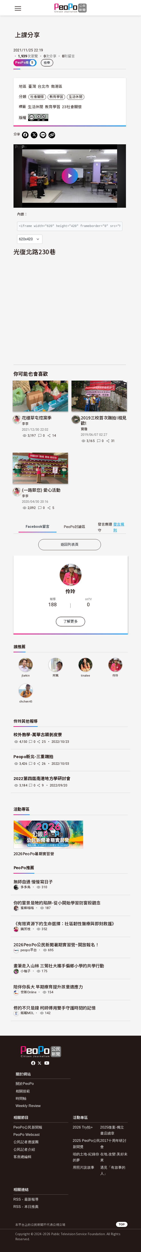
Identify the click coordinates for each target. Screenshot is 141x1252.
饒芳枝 (26, 929)
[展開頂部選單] (123, 8)
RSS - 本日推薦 (26, 1207)
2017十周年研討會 (113, 1143)
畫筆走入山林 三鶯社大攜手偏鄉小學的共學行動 (59, 965)
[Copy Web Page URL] (51, 135)
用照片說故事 (84, 1167)
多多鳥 (26, 887)
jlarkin (26, 675)
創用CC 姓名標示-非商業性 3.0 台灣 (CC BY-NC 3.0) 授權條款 (39, 117)
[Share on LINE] (43, 135)
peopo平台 (29, 950)
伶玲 (70, 591)
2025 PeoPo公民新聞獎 (86, 1143)
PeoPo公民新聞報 (28, 1127)
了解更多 (70, 621)
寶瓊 (84, 429)
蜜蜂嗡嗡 (27, 908)
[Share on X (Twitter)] (34, 135)
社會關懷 (37, 97)
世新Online (29, 992)
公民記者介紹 (24, 1149)
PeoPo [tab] (74, 527)
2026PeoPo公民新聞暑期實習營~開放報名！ (56, 944)
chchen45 (25, 701)
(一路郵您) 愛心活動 (41, 490)
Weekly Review (28, 1106)
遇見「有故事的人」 (113, 1170)
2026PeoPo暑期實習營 (34, 853)
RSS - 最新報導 (26, 1199)
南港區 (56, 86)
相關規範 (23, 1091)
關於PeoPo (25, 1084)
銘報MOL (27, 1013)
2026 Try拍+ (83, 1127)
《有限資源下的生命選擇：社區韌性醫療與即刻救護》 (65, 923)
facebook (33, 1063)
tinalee (85, 675)
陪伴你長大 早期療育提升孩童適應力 (48, 987)
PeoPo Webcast (27, 1135)
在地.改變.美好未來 (114, 1157)
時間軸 (21, 1098)
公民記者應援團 (26, 1142)
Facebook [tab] (37, 526)
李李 (25, 424)
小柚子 (26, 971)
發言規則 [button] (118, 527)
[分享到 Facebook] (25, 135)
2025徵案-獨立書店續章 (112, 1130)
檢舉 (47, 63)
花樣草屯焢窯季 (37, 418)
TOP (122, 1224)
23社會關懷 (72, 107)
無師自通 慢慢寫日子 (33, 881)
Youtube (47, 1063)
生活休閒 (75, 97)
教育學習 (56, 97)
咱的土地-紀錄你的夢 (86, 1157)
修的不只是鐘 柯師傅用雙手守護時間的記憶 (55, 1008)
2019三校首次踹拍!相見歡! (104, 420)
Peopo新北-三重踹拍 (34, 756)
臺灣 (32, 86)
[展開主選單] (18, 8)
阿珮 (56, 675)
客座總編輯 (23, 1157)
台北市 (43, 86)
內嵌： (22, 214)
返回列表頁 (70, 544)
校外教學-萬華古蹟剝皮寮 (38, 734)
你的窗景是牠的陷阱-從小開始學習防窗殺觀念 (57, 903)
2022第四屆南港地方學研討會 (42, 778)
